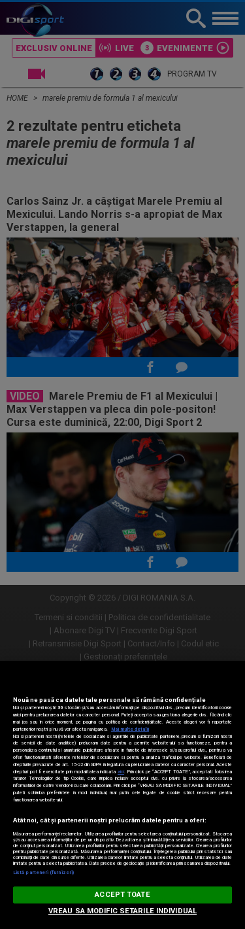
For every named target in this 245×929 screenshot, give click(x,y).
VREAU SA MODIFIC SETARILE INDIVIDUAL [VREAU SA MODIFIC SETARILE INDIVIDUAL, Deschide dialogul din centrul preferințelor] (122, 911)
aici (121, 772)
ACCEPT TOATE (122, 894)
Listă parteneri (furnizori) (43, 872)
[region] (122, 795)
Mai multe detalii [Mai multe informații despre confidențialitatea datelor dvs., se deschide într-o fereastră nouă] (130, 729)
